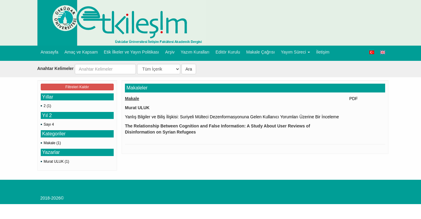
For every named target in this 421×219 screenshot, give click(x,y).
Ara (188, 69)
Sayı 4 (49, 124)
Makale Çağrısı (260, 52)
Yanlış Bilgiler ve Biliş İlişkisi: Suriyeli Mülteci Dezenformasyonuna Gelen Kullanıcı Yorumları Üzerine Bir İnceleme (232, 116)
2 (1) (47, 106)
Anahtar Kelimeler (55, 68)
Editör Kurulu (228, 52)
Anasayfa (49, 52)
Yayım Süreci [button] (295, 52)
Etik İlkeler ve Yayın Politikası (131, 52)
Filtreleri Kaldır (77, 87)
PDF (353, 98)
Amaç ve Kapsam (81, 52)
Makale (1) (52, 143)
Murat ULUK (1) (56, 161)
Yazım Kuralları (195, 52)
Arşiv (169, 52)
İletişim (323, 52)
